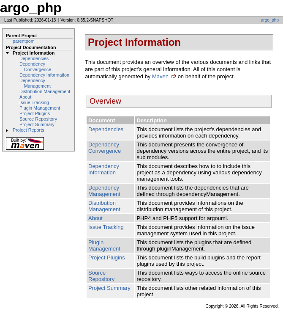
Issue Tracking (34, 102)
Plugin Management (39, 107)
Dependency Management (35, 83)
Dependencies (34, 58)
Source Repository (38, 118)
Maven (160, 76)
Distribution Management (44, 91)
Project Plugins (34, 113)
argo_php (270, 20)
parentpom (24, 41)
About (25, 96)
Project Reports (28, 129)
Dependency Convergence (35, 66)
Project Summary (36, 124)
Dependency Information (44, 74)
